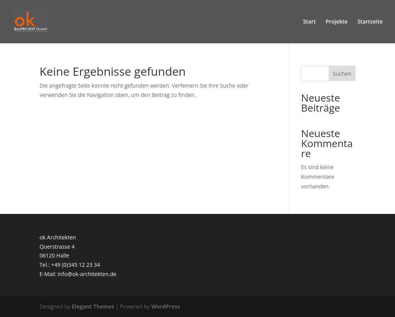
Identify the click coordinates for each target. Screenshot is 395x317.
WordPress (165, 306)
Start (309, 22)
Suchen (342, 73)
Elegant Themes (93, 306)
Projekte (337, 22)
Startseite (370, 22)
